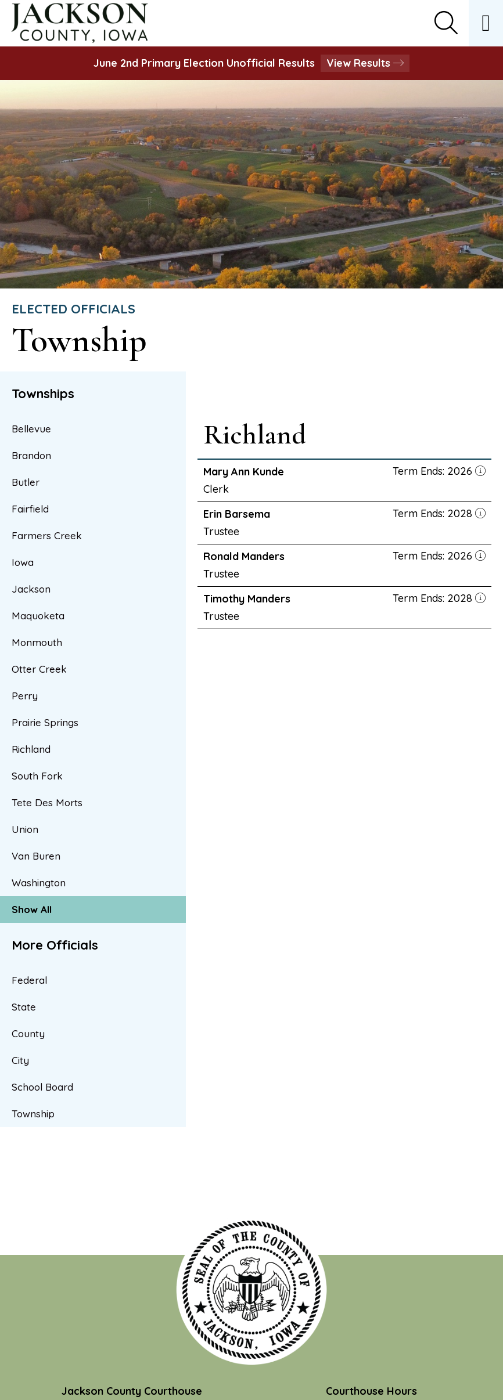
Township (33, 1113)
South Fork (37, 776)
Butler (25, 482)
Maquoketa (38, 615)
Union (25, 829)
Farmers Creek (47, 535)
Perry (25, 696)
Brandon (31, 455)
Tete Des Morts (47, 802)
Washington (39, 882)
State (24, 1007)
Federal (29, 980)
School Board (42, 1087)
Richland (31, 749)
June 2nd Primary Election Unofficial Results (251, 63)
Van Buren (36, 856)
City (20, 1060)
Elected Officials (73, 309)
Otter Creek (39, 669)
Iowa (23, 562)
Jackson (31, 589)
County (28, 1033)
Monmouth (37, 642)
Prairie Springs (45, 722)
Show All (32, 909)
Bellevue (31, 429)
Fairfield (30, 509)
